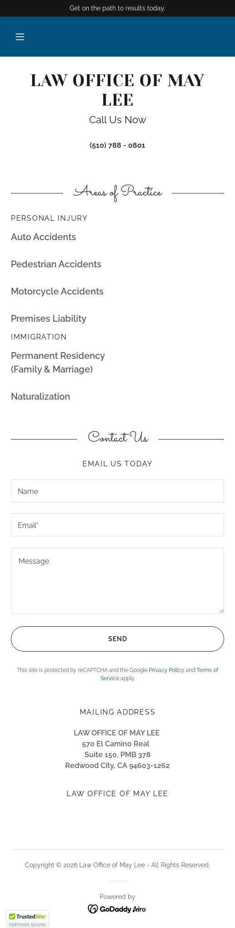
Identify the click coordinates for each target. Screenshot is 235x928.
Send (69, 639)
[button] (20, 37)
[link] (117, 90)
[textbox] (117, 491)
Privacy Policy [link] (166, 670)
